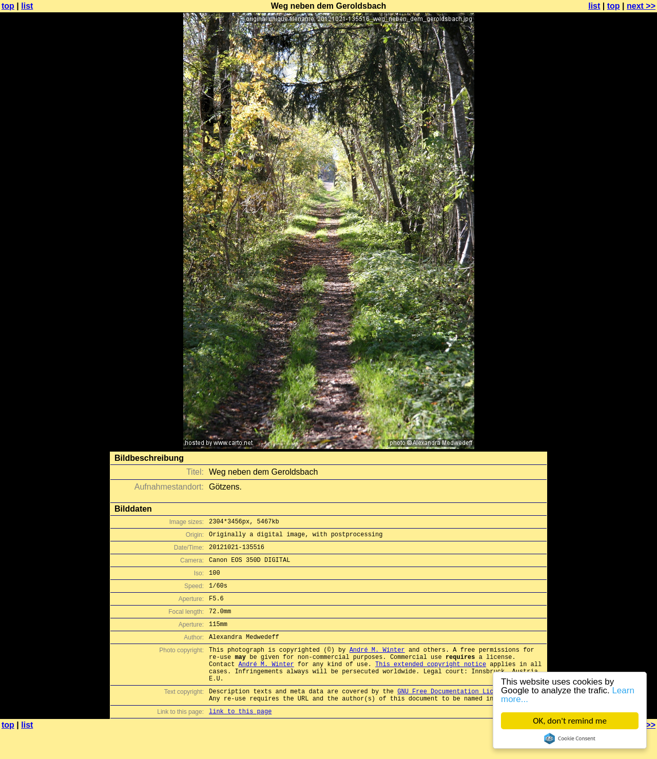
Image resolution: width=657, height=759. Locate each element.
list (27, 6)
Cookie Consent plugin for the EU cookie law (569, 738)
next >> (641, 6)
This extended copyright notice (430, 683)
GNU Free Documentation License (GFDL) (465, 715)
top (8, 6)
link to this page (240, 738)
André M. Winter (377, 666)
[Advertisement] (615, 254)
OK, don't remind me (570, 720)
